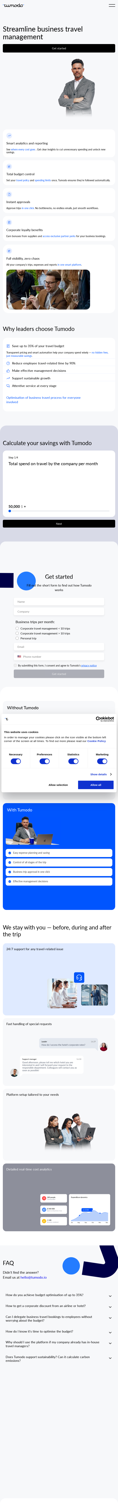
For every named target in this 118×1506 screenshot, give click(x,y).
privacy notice (89, 668)
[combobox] (18, 660)
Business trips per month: (35, 625)
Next (59, 527)
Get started (59, 48)
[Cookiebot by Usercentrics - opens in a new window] (98, 719)
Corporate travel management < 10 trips (45, 631)
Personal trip (28, 641)
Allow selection (58, 784)
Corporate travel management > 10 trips (45, 636)
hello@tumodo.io (33, 1281)
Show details (98, 774)
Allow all (95, 784)
